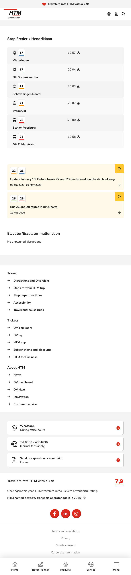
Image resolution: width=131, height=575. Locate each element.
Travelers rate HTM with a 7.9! (68, 4)
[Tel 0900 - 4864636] (65, 444)
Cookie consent (66, 545)
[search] (123, 14)
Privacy (65, 538)
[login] (116, 14)
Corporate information (65, 553)
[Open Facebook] (54, 513)
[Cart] (109, 14)
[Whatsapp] (65, 428)
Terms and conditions (66, 531)
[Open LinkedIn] (65, 513)
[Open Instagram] (76, 513)
